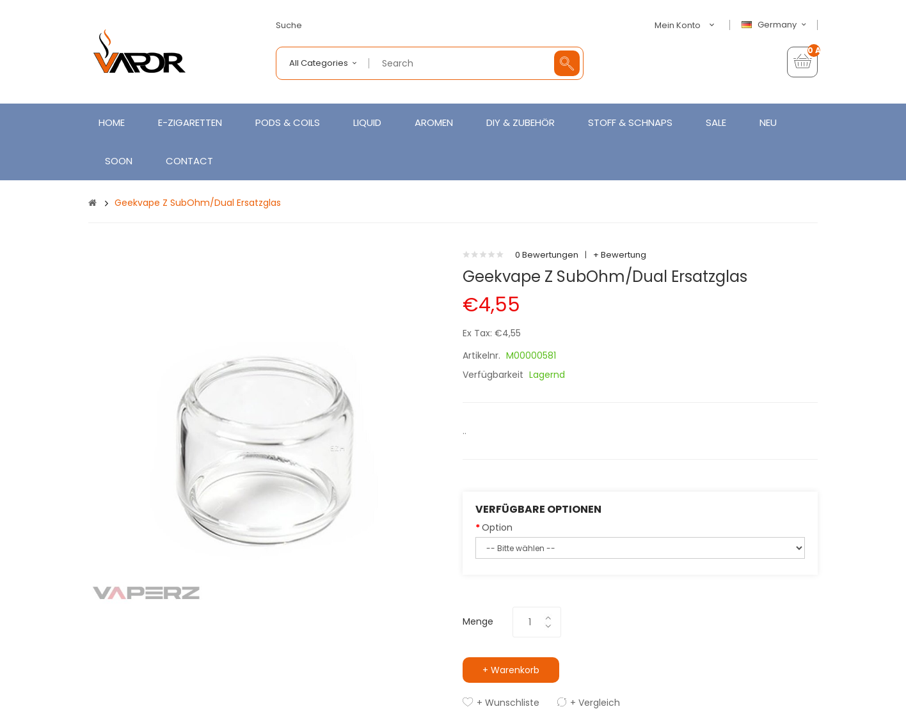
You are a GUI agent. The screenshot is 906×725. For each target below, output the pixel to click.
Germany (775, 25)
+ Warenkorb (510, 670)
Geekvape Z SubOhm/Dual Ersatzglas (198, 202)
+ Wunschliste (508, 702)
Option (497, 527)
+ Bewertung (619, 255)
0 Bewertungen (546, 255)
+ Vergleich (595, 702)
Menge (478, 621)
